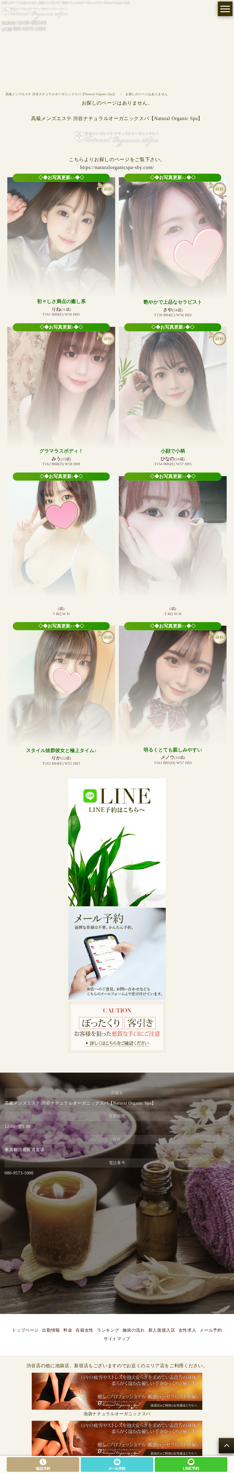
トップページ (25, 1330)
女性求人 (188, 1330)
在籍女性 (85, 1330)
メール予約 (211, 1330)
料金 (67, 1330)
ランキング (108, 1330)
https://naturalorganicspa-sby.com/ (117, 167)
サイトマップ (117, 1338)
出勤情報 (51, 1330)
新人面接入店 (161, 1330)
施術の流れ (133, 1330)
